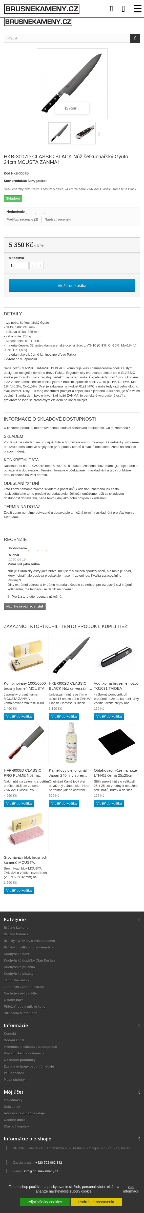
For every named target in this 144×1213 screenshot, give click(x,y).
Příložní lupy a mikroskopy (25, 1006)
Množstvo (16, 258)
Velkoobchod (14, 1073)
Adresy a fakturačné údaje (24, 1113)
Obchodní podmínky (20, 1060)
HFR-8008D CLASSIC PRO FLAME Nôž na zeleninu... (22, 775)
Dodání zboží (14, 1040)
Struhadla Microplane (20, 1013)
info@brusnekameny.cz (41, 1171)
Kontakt (10, 1033)
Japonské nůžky (16, 980)
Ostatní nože (14, 1000)
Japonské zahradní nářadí (24, 987)
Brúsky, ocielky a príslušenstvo (28, 947)
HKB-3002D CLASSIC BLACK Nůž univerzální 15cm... (69, 688)
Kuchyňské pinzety (19, 974)
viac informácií (131, 1189)
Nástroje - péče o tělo (20, 993)
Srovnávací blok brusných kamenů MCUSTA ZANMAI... (25, 862)
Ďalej (100, 133)
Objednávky (13, 1100)
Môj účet (14, 1092)
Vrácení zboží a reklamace (24, 1053)
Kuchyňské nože (17, 954)
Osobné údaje (15, 1120)
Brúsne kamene (16, 927)
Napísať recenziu (58, 219)
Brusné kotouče (16, 934)
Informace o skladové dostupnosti (30, 1047)
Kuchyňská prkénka (19, 967)
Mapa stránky (14, 1079)
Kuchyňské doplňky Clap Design (29, 960)
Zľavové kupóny (16, 1126)
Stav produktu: (15, 181)
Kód (7, 173)
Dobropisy (12, 1107)
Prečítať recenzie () (22, 219)
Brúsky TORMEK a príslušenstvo (29, 941)
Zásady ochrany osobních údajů (29, 1066)
